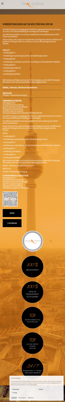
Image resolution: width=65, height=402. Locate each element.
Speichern (14, 398)
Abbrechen (30, 398)
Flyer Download (12, 223)
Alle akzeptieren (22, 398)
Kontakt (12, 213)
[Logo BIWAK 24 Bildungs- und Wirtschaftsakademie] (32, 4)
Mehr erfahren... (34, 384)
